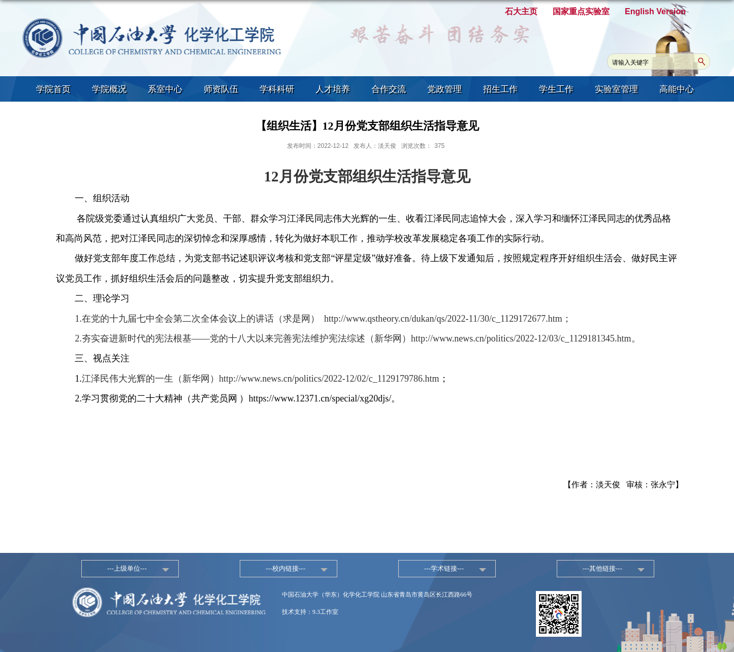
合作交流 (388, 89)
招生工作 (500, 89)
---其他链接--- (602, 568)
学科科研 (277, 89)
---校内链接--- (285, 568)
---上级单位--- (127, 568)
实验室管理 (616, 89)
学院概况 (109, 89)
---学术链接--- (444, 568)
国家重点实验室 (581, 11)
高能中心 (676, 89)
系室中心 (165, 89)
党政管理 (444, 89)
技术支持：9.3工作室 (310, 611)
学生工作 (556, 89)
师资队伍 (221, 89)
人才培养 (332, 89)
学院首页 (53, 89)
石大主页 (521, 11)
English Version (655, 11)
